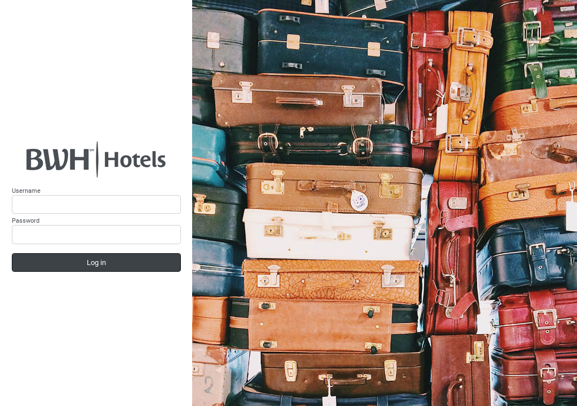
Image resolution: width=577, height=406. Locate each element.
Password (25, 220)
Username (26, 191)
